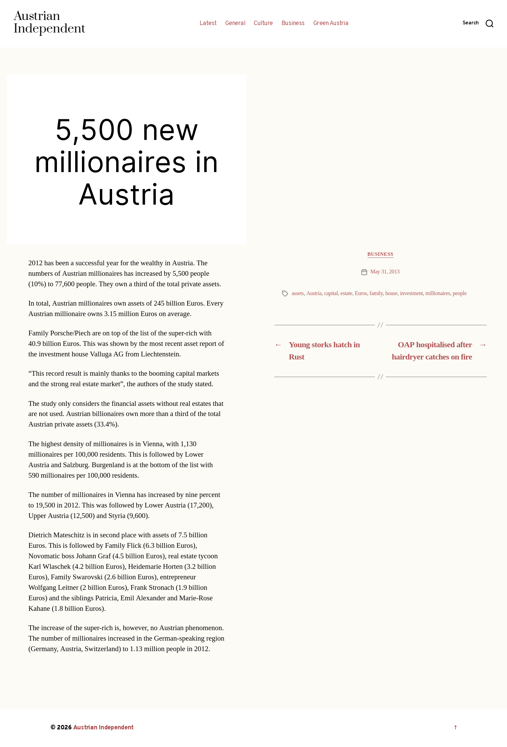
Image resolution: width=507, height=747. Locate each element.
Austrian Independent (103, 728)
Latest (208, 23)
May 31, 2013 (385, 271)
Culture (263, 23)
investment (411, 293)
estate (346, 293)
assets (298, 293)
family (376, 293)
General (235, 23)
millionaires (437, 293)
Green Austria (330, 23)
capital (331, 293)
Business (293, 23)
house (391, 293)
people (460, 293)
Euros (361, 293)
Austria (313, 293)
